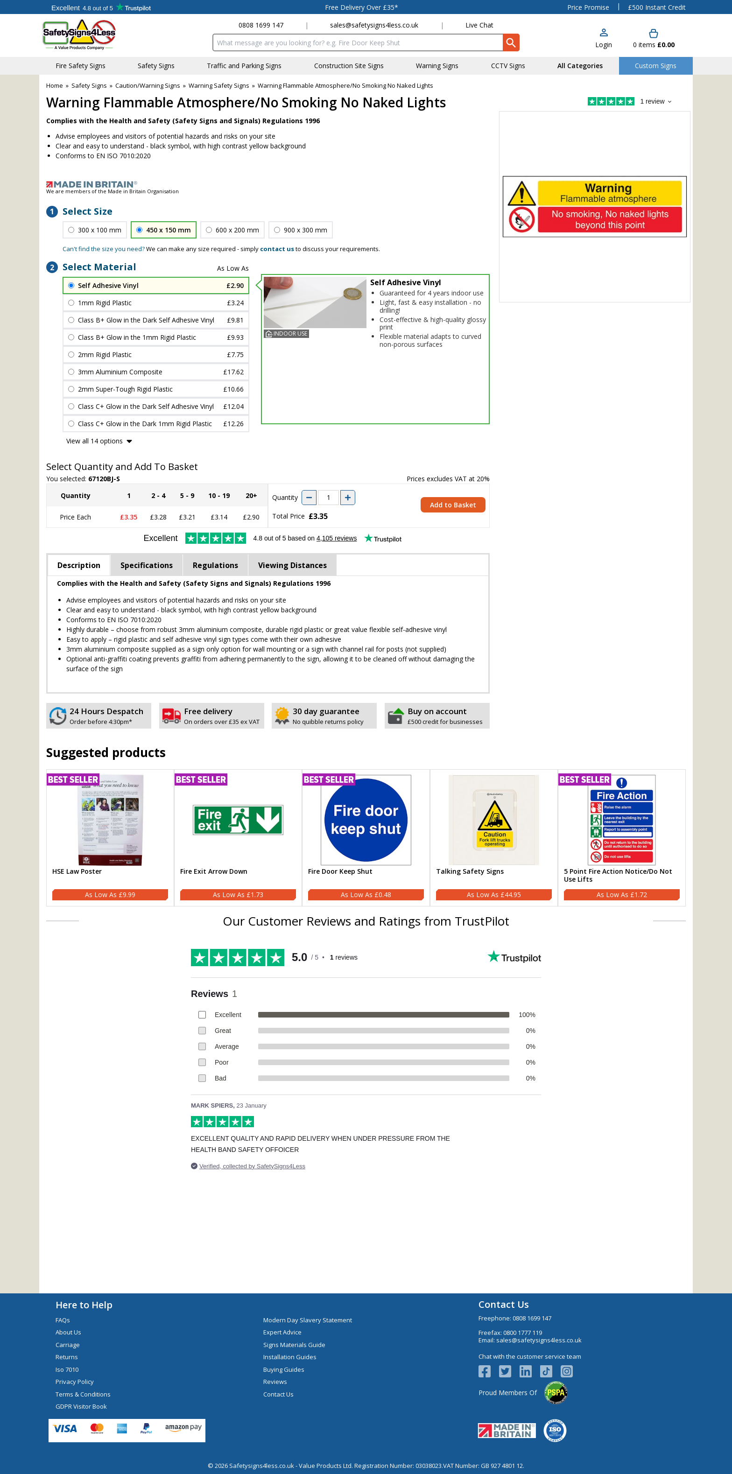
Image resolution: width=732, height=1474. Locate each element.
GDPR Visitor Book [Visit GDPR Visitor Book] (81, 1406)
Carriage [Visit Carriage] (68, 1345)
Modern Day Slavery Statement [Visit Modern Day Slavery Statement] (307, 1320)
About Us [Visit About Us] (68, 1332)
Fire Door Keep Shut (340, 872)
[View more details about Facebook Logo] (489, 1371)
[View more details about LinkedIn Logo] (530, 1371)
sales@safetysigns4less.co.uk (374, 25)
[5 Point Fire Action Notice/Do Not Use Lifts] (622, 837)
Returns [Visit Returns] (67, 1357)
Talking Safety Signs (470, 872)
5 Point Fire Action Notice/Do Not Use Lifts (618, 876)
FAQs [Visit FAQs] (63, 1320)
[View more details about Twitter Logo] (509, 1371)
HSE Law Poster (77, 872)
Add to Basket (453, 504)
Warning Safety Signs (219, 85)
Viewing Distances (292, 565)
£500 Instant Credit (657, 7)
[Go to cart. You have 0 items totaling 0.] (654, 38)
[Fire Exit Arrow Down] (238, 837)
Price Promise (588, 7)
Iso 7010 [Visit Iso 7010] (67, 1369)
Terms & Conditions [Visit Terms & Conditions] (83, 1394)
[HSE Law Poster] (110, 837)
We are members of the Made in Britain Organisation (112, 191)
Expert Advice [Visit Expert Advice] (282, 1332)
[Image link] (366, 184)
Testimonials (101, 7)
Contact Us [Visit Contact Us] (278, 1394)
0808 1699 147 (261, 25)
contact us (277, 249)
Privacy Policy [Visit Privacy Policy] (75, 1381)
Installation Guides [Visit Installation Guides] (290, 1357)
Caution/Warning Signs (147, 85)
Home (54, 85)
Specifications (146, 565)
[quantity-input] (328, 497)
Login (603, 44)
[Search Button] (511, 42)
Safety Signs (89, 85)
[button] (604, 38)
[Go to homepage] (97, 34)
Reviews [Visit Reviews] (275, 1381)
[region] (110, 820)
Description (78, 565)
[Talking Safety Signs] (494, 837)
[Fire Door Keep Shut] (366, 837)
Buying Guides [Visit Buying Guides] (283, 1369)
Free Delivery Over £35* (361, 7)
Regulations (215, 565)
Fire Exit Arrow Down (213, 872)
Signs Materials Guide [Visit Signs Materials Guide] (294, 1345)
